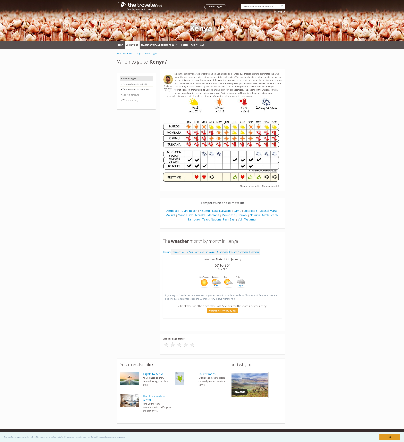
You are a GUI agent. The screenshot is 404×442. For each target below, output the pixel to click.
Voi (240, 219)
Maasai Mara (268, 211)
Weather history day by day (222, 310)
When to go (132, 45)
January (167, 252)
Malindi (170, 215)
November (243, 252)
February (176, 252)
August (212, 252)
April (191, 252)
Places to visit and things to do (158, 45)
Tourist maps (207, 374)
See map (279, 11)
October (233, 252)
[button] (120, 437)
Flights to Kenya (153, 374)
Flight (194, 45)
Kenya (120, 45)
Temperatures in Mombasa (136, 89)
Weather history (130, 100)
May (196, 252)
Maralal (200, 215)
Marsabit (213, 215)
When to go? (129, 78)
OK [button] (389, 437)
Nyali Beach (270, 215)
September (222, 252)
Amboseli (172, 211)
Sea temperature (131, 94)
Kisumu (205, 211)
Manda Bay (185, 215)
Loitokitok (250, 211)
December (254, 252)
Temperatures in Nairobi (135, 83)
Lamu (237, 211)
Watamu (250, 219)
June (202, 252)
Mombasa (228, 215)
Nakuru (255, 215)
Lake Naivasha (222, 211)
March (185, 252)
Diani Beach (189, 211)
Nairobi (242, 215)
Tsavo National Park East (218, 219)
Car (202, 45)
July (206, 252)
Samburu (194, 219)
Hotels (184, 45)
